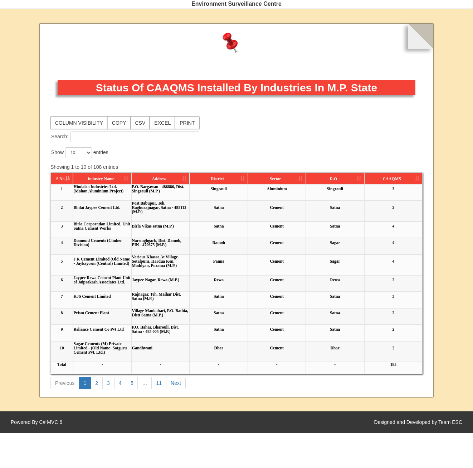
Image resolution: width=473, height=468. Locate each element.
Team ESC (450, 422)
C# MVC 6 (50, 422)
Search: (125, 137)
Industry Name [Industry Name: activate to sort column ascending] (101, 179)
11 (159, 383)
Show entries (79, 152)
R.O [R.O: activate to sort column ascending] (333, 179)
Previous (64, 383)
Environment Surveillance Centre (236, 4)
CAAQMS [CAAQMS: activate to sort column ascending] (392, 179)
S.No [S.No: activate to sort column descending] (60, 179)
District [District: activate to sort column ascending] (217, 179)
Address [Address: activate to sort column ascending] (159, 179)
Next (176, 383)
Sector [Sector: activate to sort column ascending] (275, 179)
